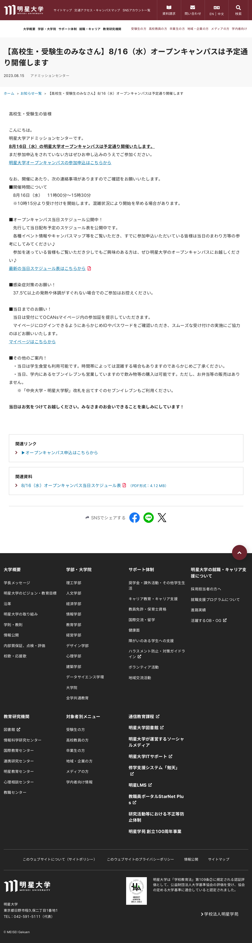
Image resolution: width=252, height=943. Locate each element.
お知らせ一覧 (31, 93)
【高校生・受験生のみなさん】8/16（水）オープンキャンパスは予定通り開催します (116, 93)
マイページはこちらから (32, 342)
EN (212, 13)
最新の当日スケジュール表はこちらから (50, 268)
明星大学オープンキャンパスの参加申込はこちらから (60, 163)
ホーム (9, 93)
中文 (221, 13)
